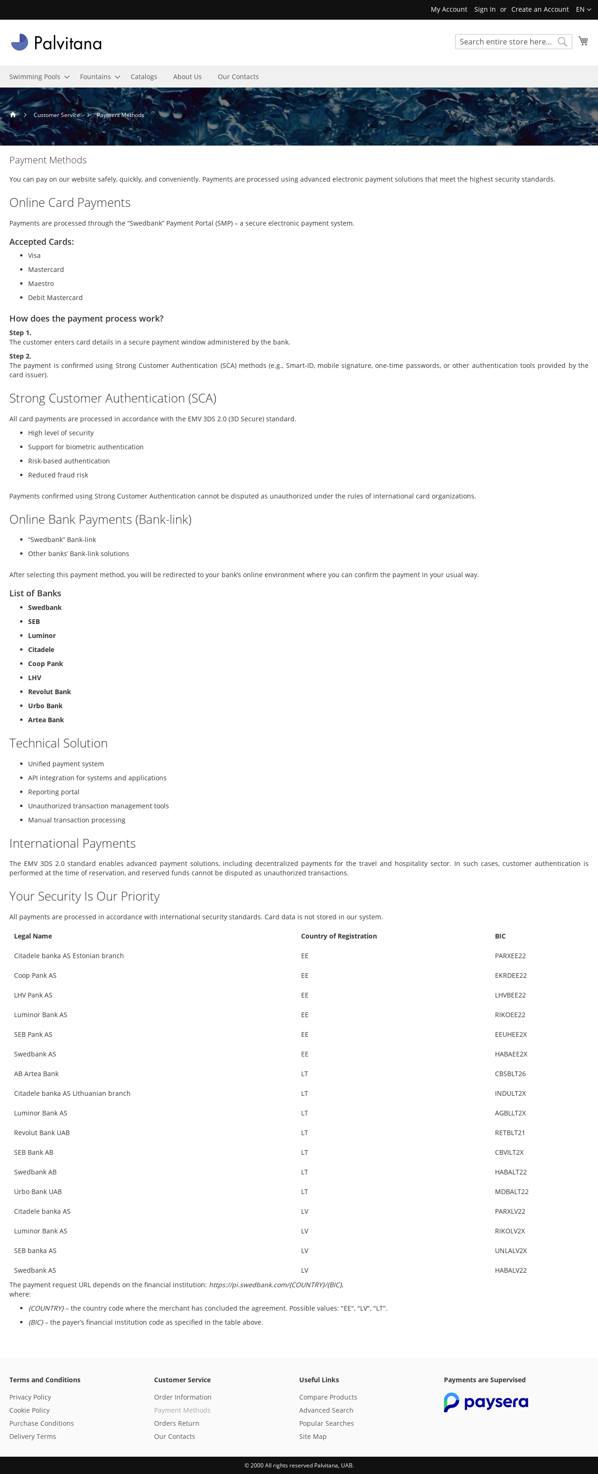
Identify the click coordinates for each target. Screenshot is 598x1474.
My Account (449, 9)
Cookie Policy (29, 1410)
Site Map (313, 1436)
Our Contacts (174, 1436)
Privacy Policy (30, 1397)
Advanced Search (326, 1410)
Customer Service (57, 115)
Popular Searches (326, 1423)
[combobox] (513, 41)
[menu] (299, 77)
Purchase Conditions (41, 1423)
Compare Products (328, 1397)
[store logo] (56, 42)
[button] (583, 10)
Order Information (183, 1397)
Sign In (485, 9)
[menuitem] (37, 77)
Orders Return (176, 1423)
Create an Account (540, 9)
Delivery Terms (32, 1436)
